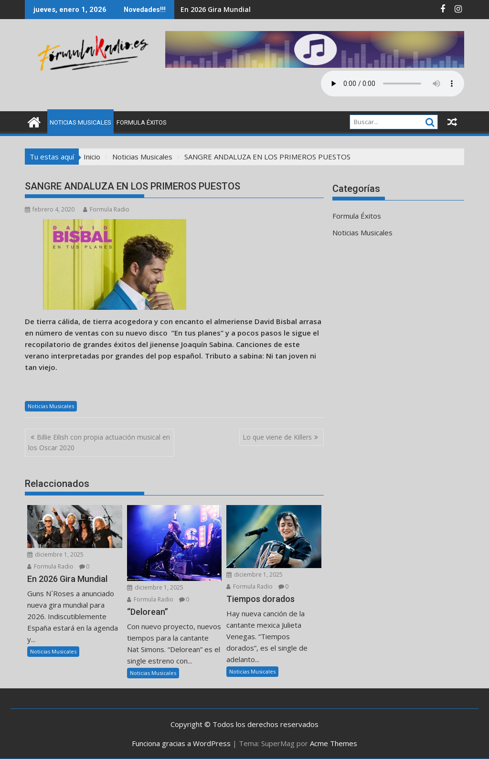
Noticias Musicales (80, 122)
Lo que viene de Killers (277, 437)
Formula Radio (106, 209)
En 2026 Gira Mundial (216, 9)
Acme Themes (333, 743)
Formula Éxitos (142, 122)
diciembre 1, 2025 (55, 554)
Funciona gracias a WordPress (181, 743)
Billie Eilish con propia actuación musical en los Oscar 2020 (99, 442)
